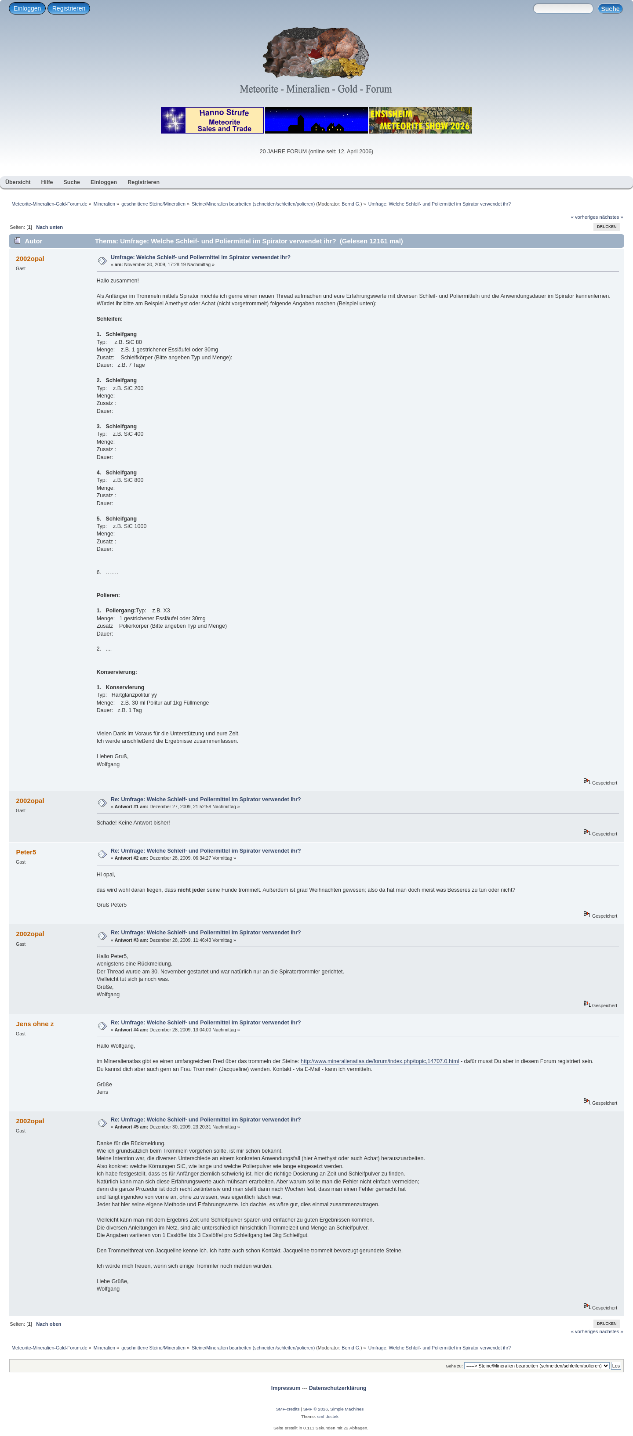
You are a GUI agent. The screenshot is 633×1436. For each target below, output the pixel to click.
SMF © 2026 (315, 1409)
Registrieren (68, 8)
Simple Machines (347, 1409)
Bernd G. (351, 203)
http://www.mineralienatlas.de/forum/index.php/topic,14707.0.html (380, 1061)
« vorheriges (584, 217)
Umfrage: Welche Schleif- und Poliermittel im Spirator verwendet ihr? (201, 257)
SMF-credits (288, 1409)
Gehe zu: (454, 1366)
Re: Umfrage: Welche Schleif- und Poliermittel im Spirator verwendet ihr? (206, 799)
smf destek (327, 1416)
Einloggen (27, 8)
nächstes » (611, 217)
